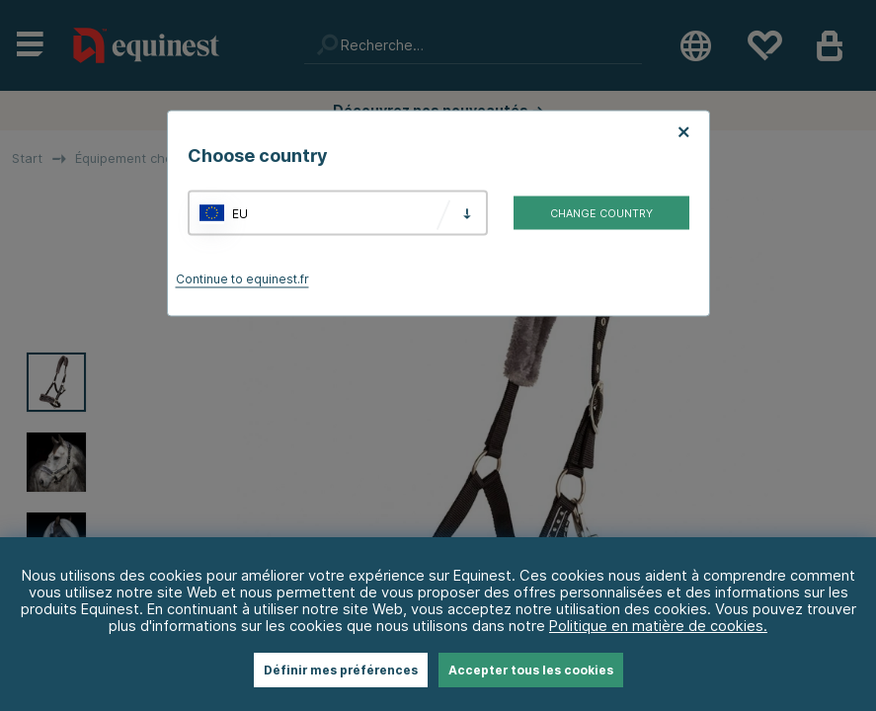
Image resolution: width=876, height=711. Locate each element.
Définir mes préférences (341, 670)
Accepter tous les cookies (530, 670)
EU (240, 212)
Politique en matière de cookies (656, 625)
